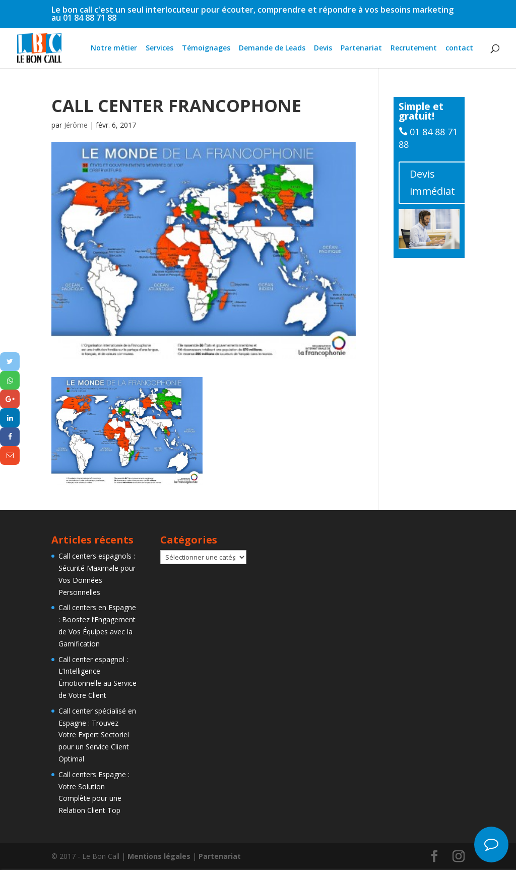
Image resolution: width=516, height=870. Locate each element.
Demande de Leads (272, 48)
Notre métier (114, 48)
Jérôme (76, 125)
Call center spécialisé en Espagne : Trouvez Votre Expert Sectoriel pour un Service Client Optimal (97, 735)
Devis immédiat (432, 182)
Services (159, 48)
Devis (323, 48)
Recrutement (414, 48)
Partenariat (361, 48)
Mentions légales (158, 856)
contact (459, 48)
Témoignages (206, 48)
